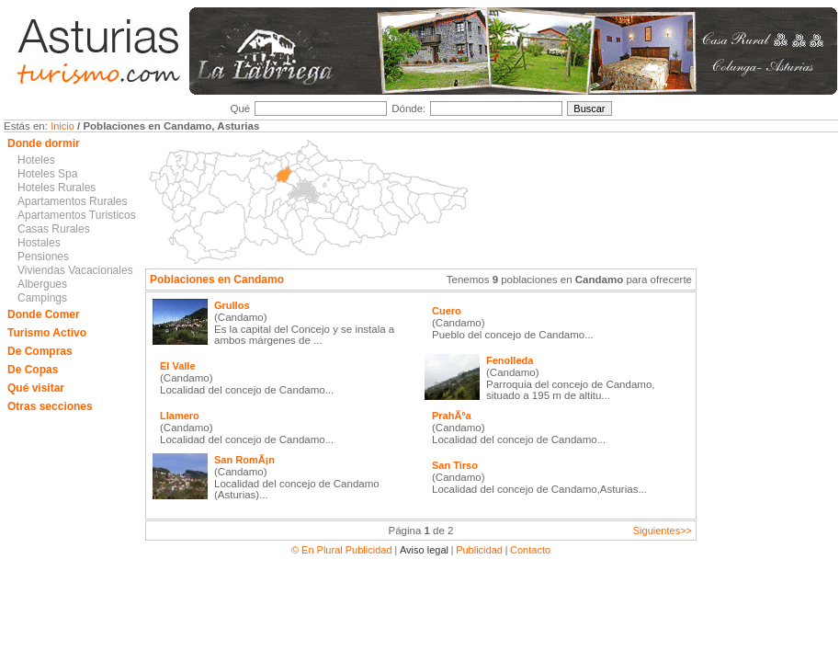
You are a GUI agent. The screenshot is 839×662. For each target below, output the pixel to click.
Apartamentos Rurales (72, 201)
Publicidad (479, 549)
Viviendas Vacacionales (75, 270)
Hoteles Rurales (56, 187)
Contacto (530, 549)
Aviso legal (424, 549)
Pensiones (43, 256)
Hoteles (36, 160)
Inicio (62, 125)
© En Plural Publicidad (343, 549)
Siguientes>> (662, 530)
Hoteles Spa (47, 173)
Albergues (42, 284)
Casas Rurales (53, 229)
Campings (42, 297)
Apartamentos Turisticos (76, 215)
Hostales (39, 242)
